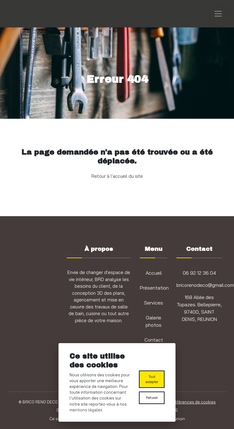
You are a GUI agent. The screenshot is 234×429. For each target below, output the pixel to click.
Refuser (152, 398)
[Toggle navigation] (218, 14)
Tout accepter (151, 379)
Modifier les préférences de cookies (181, 401)
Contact (153, 340)
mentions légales (85, 409)
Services (153, 303)
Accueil (154, 273)
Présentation (154, 288)
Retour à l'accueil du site (117, 176)
